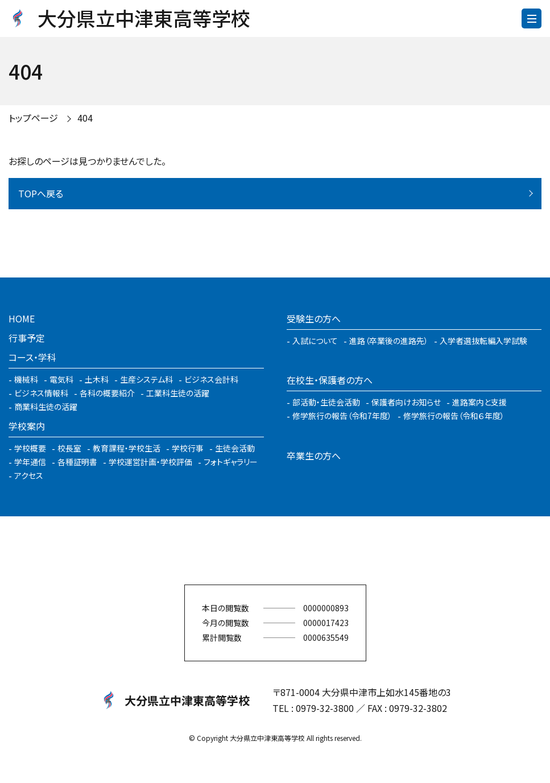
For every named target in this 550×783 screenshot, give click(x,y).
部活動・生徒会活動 (326, 402)
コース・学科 (32, 357)
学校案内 (27, 426)
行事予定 (27, 338)
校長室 (69, 448)
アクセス (28, 475)
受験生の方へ (314, 318)
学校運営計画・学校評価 (150, 461)
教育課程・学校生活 (126, 448)
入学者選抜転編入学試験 (483, 340)
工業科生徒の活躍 (177, 393)
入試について (315, 340)
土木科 (97, 379)
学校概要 (30, 448)
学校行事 (188, 448)
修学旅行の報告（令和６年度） (453, 415)
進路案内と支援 (479, 402)
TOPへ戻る (40, 193)
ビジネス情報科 (41, 393)
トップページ (33, 118)
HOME (22, 318)
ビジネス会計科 (211, 379)
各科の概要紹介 (107, 393)
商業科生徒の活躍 (45, 406)
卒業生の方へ (314, 455)
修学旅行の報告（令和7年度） (342, 415)
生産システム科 (146, 379)
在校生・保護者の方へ (330, 380)
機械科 (26, 379)
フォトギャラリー (231, 461)
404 (85, 118)
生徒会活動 (235, 448)
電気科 (61, 379)
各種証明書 (77, 461)
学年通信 (30, 461)
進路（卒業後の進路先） (388, 340)
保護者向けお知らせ (406, 402)
